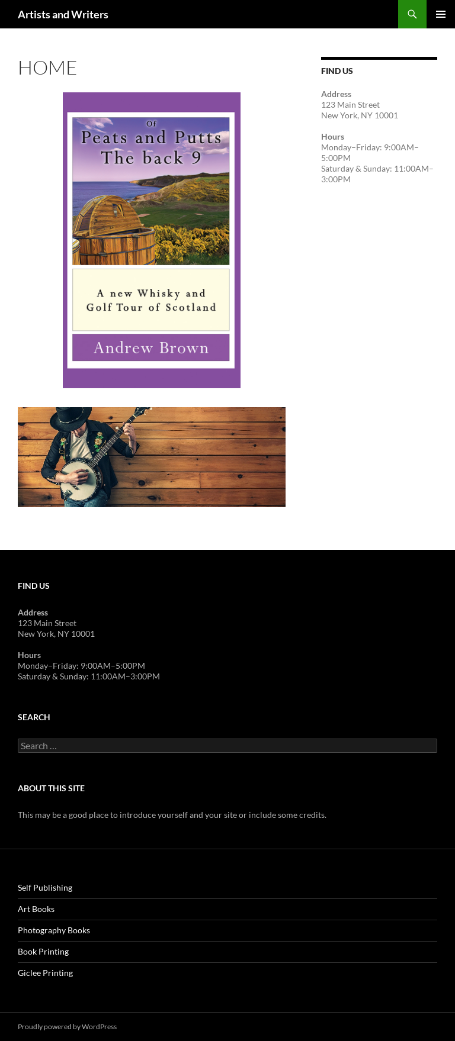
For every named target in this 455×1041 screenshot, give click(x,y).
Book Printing (43, 951)
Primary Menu (441, 14)
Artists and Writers (63, 14)
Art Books (36, 909)
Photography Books (54, 930)
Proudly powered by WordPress (67, 1026)
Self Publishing (45, 887)
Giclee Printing (45, 973)
